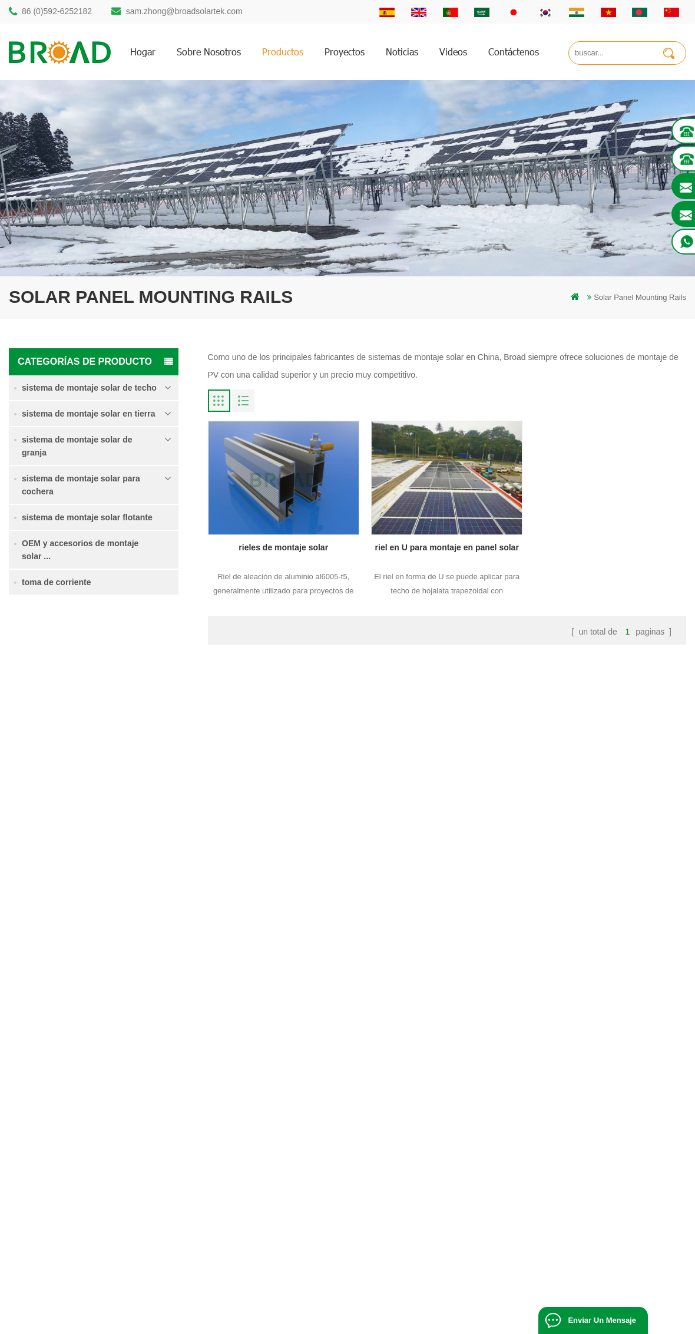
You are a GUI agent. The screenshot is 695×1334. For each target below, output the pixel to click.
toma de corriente (56, 582)
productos (282, 51)
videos (453, 51)
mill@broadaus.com (74, 1209)
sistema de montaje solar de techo (89, 387)
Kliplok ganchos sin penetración (121, 947)
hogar (142, 51)
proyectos (345, 51)
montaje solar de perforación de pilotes (294, 1068)
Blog (408, 1148)
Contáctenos (513, 51)
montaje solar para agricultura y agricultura (301, 1220)
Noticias (402, 51)
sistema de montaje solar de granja (77, 446)
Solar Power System (320, 1320)
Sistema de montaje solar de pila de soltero (127, 683)
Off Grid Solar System (242, 1320)
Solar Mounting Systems (403, 1320)
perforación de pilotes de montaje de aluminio (290, 1114)
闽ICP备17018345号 (470, 1307)
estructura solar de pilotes (272, 1088)
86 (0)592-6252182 (57, 11)
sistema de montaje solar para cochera (81, 485)
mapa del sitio (424, 1168)
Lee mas (105, 709)
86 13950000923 (69, 1162)
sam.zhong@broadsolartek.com (184, 11)
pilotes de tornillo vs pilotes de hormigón (297, 1139)
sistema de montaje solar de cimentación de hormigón (129, 882)
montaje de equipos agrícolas (279, 1240)
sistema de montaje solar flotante (87, 517)
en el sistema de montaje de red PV (289, 1179)
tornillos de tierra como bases (279, 1260)
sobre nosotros (209, 51)
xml (406, 1188)
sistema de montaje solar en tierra (88, 413)
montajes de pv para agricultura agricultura (301, 1200)
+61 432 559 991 (69, 1234)
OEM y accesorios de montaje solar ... (80, 550)
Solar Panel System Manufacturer (509, 1320)
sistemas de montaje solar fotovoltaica (293, 1159)
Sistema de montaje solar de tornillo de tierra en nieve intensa (126, 816)
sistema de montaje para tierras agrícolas (125, 749)
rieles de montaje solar (283, 547)
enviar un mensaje (602, 1320)
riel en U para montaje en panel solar (447, 547)
